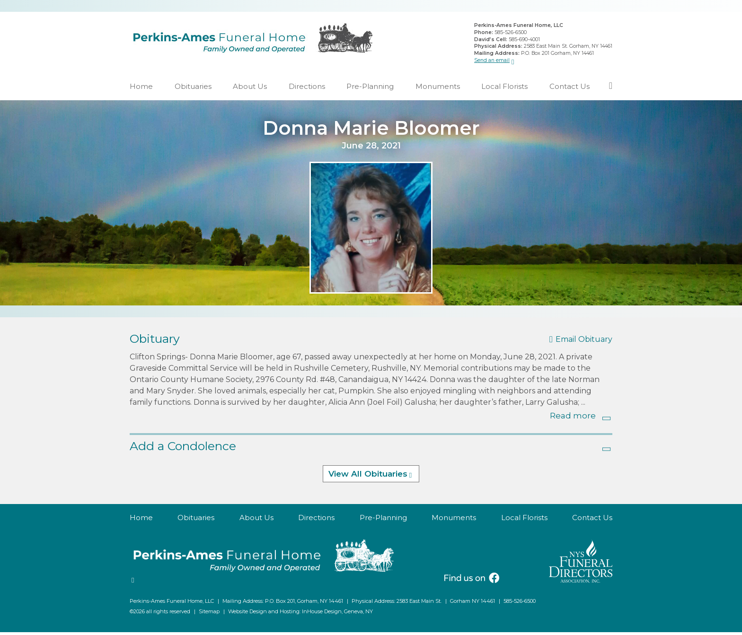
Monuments (437, 89)
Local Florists (504, 89)
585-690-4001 (524, 40)
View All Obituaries (367, 477)
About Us (250, 89)
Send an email (492, 61)
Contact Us (569, 89)
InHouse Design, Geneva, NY (337, 614)
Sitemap (209, 614)
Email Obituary (584, 342)
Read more (573, 418)
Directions (307, 89)
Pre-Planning (370, 89)
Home (141, 89)
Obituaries (193, 89)
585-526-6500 (511, 34)
